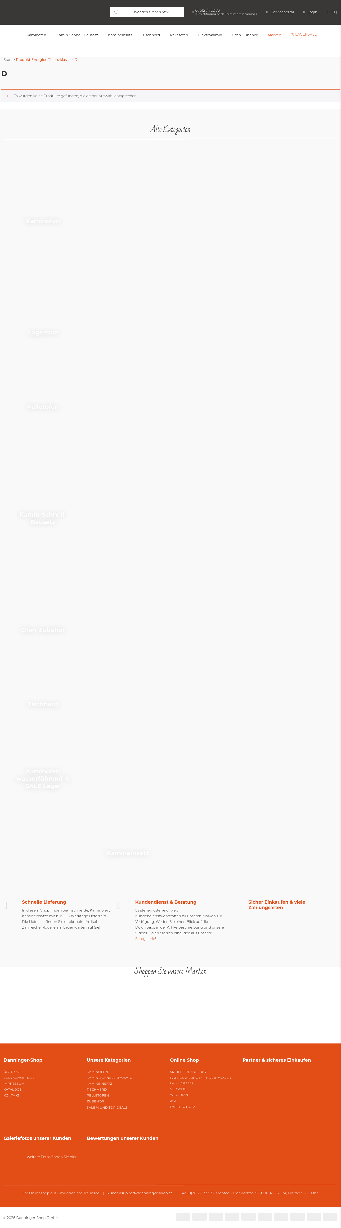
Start (8, 59)
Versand (178, 1089)
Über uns (13, 1072)
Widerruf (179, 1095)
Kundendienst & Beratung (166, 902)
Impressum (14, 1083)
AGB (173, 1101)
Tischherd (97, 1089)
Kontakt (11, 1095)
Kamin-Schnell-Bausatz (109, 1077)
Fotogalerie (145, 938)
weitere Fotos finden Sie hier (52, 1157)
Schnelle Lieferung (44, 902)
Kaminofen (97, 1072)
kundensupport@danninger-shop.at (140, 1193)
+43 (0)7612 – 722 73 (197, 1193)
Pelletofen (98, 1095)
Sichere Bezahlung (188, 1072)
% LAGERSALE (304, 34)
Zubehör (95, 1101)
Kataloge (13, 1089)
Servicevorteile (19, 1077)
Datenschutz (182, 1107)
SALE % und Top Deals (107, 1107)
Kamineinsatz (99, 1083)
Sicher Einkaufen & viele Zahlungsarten (276, 904)
